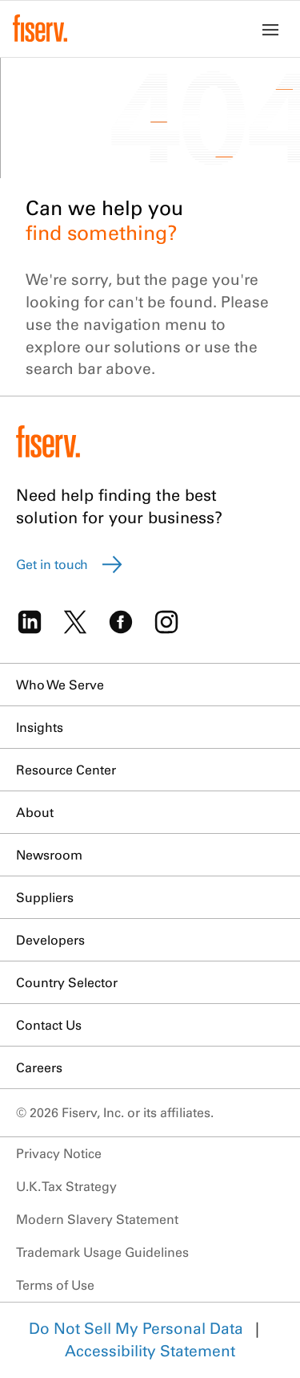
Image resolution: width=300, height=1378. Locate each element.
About (35, 812)
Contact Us (49, 1025)
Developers (50, 940)
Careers (39, 1067)
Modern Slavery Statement (97, 1219)
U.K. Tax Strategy (66, 1186)
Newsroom (49, 855)
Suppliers (45, 897)
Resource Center (66, 770)
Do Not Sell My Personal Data (136, 1328)
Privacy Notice (59, 1153)
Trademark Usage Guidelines (102, 1252)
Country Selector (67, 982)
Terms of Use (55, 1285)
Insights (39, 727)
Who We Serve (60, 685)
